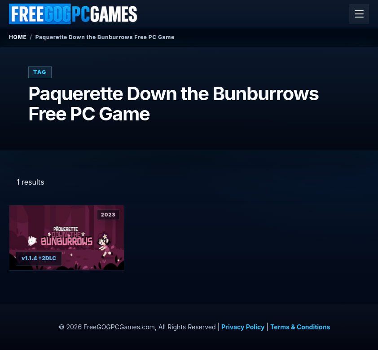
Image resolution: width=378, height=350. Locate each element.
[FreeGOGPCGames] (73, 14)
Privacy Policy (242, 327)
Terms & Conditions (300, 327)
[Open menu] (359, 14)
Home (17, 37)
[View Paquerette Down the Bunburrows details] (66, 237)
